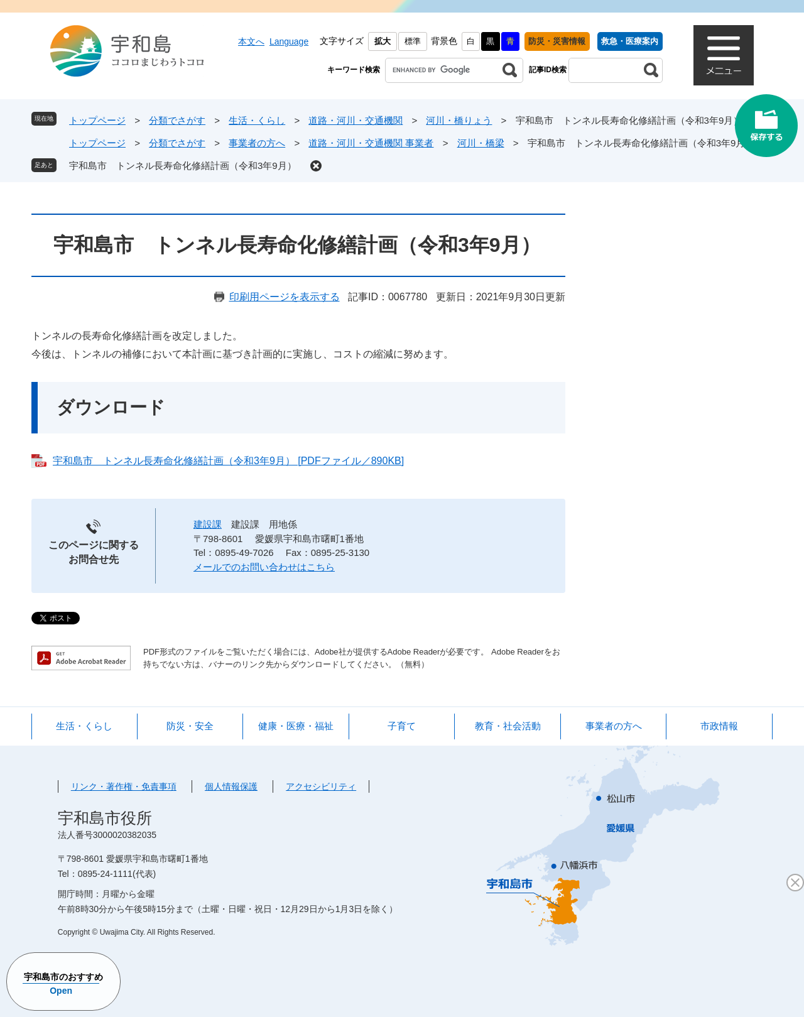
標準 (413, 41)
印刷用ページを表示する (284, 296)
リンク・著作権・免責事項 (124, 786)
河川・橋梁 (480, 143)
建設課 (207, 524)
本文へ (251, 41)
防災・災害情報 (556, 41)
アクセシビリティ (321, 786)
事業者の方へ (257, 143)
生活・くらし (257, 120)
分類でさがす (177, 120)
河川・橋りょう (459, 120)
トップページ (97, 120)
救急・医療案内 (629, 41)
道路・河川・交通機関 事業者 (370, 143)
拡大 (382, 41)
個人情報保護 (231, 786)
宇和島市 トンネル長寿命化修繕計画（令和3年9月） (182, 165)
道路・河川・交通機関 (355, 120)
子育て (402, 726)
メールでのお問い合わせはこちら (264, 567)
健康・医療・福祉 (296, 726)
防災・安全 (190, 726)
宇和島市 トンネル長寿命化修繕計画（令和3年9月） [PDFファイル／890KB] (228, 460)
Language (288, 41)
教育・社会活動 (508, 726)
